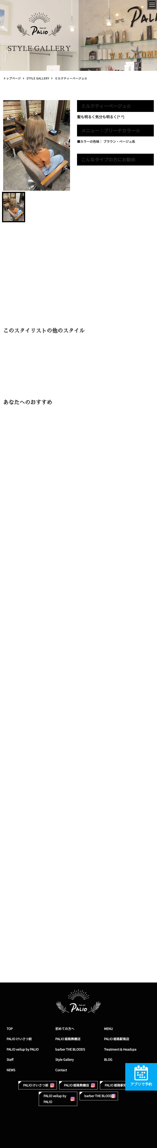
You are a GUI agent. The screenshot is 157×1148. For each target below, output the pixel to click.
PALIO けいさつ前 (19, 1039)
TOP (10, 1029)
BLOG (108, 1059)
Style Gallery (64, 1059)
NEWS (11, 1070)
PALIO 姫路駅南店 (116, 1039)
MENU (108, 1029)
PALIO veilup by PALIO (23, 1049)
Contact (61, 1070)
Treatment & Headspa (120, 1049)
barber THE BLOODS (70, 1049)
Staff (10, 1059)
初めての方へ (64, 1029)
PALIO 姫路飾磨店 (67, 1039)
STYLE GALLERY (38, 78)
